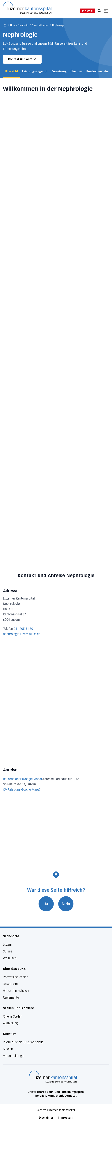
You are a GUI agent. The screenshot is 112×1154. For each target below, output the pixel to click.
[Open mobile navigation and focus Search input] (100, 11)
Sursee (7, 951)
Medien (8, 1049)
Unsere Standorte (19, 25)
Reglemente (11, 997)
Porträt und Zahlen (15, 977)
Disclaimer (46, 1117)
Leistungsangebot (35, 71)
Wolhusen (10, 958)
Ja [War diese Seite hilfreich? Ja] (46, 904)
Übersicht (11, 71)
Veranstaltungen (14, 1056)
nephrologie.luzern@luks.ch (21, 634)
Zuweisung (59, 71)
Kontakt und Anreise (22, 59)
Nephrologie (58, 25)
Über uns (76, 71)
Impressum (65, 1117)
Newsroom (10, 984)
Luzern (7, 944)
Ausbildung (10, 1023)
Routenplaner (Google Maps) (22, 779)
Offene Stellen (12, 1016)
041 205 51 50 (23, 629)
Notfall (87, 10)
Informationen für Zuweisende (23, 1042)
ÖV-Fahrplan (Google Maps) (21, 789)
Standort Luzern (40, 25)
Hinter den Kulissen (16, 991)
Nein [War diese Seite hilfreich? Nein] (66, 904)
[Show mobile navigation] (106, 11)
